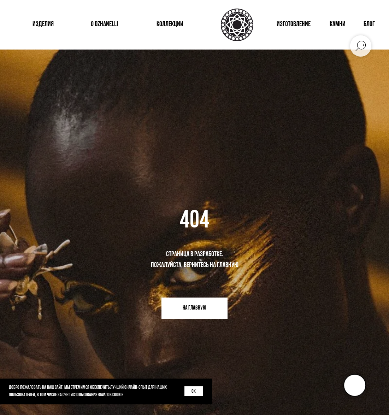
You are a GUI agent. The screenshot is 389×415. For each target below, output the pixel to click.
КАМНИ (338, 24)
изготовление (294, 24)
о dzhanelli (104, 24)
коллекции (170, 24)
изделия (43, 24)
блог (369, 24)
